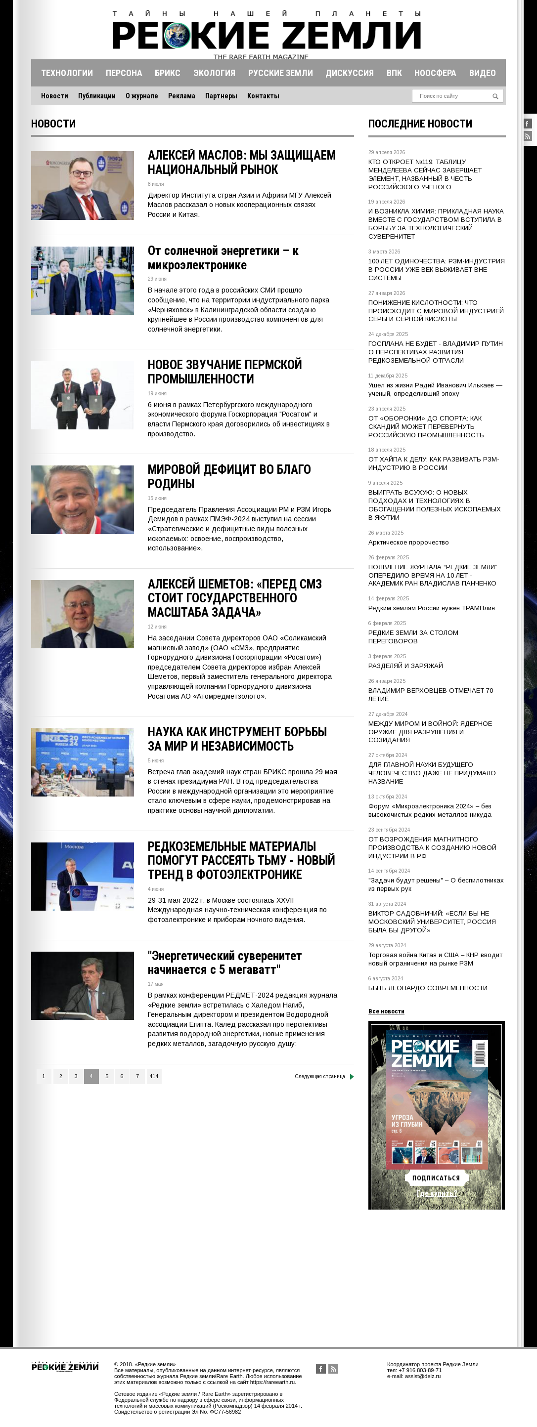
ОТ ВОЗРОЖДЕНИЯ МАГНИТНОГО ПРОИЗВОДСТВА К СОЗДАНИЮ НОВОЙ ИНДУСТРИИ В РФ (432, 848)
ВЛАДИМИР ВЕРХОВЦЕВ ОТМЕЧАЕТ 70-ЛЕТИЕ (431, 695)
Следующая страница (324, 1077)
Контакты (263, 96)
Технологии (67, 73)
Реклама (181, 96)
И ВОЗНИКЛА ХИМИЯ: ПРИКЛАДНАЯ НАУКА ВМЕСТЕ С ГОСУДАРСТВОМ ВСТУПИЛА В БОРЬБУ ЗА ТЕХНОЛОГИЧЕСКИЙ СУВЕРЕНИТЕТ (436, 224)
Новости (54, 96)
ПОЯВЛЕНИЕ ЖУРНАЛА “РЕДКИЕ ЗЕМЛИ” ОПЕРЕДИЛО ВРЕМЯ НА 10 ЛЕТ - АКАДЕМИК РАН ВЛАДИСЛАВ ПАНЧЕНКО (432, 575)
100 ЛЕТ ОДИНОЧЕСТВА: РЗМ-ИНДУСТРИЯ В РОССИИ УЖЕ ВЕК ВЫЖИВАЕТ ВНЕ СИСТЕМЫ (436, 269)
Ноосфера (435, 73)
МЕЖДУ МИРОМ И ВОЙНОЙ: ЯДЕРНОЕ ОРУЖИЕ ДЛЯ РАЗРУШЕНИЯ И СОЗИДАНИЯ (430, 732)
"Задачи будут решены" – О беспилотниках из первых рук (436, 884)
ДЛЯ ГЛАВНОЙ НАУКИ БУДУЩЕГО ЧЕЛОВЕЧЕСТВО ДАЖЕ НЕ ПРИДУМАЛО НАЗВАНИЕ (432, 773)
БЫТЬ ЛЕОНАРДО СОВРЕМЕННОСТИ (428, 988)
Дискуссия (349, 73)
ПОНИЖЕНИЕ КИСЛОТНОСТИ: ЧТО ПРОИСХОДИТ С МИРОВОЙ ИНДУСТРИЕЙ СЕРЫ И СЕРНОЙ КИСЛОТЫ (436, 311)
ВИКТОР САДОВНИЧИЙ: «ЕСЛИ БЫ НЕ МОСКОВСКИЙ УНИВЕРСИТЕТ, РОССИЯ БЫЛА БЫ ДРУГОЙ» (432, 922)
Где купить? (437, 1193)
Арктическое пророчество (408, 542)
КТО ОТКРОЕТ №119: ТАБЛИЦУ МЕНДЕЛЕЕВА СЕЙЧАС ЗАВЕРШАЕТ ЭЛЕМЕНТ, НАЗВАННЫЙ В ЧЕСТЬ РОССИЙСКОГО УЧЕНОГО (425, 174)
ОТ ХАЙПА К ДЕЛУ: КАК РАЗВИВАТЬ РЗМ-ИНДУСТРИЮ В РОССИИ (433, 463)
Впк (394, 73)
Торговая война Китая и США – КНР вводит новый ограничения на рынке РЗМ (435, 959)
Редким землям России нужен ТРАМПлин (431, 608)
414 (154, 1076)
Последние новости (420, 124)
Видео (482, 73)
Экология (214, 73)
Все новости (386, 1011)
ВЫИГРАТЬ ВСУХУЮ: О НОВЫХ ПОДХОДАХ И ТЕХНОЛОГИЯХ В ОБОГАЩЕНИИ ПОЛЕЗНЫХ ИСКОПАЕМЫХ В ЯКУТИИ (434, 505)
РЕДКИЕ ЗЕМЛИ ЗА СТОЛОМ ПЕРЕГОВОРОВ (413, 637)
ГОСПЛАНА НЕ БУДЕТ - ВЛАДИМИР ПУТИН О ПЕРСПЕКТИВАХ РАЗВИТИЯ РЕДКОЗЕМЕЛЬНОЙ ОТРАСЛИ (435, 352)
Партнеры (221, 96)
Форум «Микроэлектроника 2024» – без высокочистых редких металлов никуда (430, 810)
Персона (124, 73)
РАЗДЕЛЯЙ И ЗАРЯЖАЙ (405, 666)
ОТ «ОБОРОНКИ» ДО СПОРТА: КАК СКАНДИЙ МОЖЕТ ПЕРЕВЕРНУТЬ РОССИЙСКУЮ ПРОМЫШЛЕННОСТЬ (426, 427)
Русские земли (280, 73)
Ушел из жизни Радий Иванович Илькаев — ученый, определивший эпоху (435, 389)
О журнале (142, 96)
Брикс (167, 73)
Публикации (97, 96)
